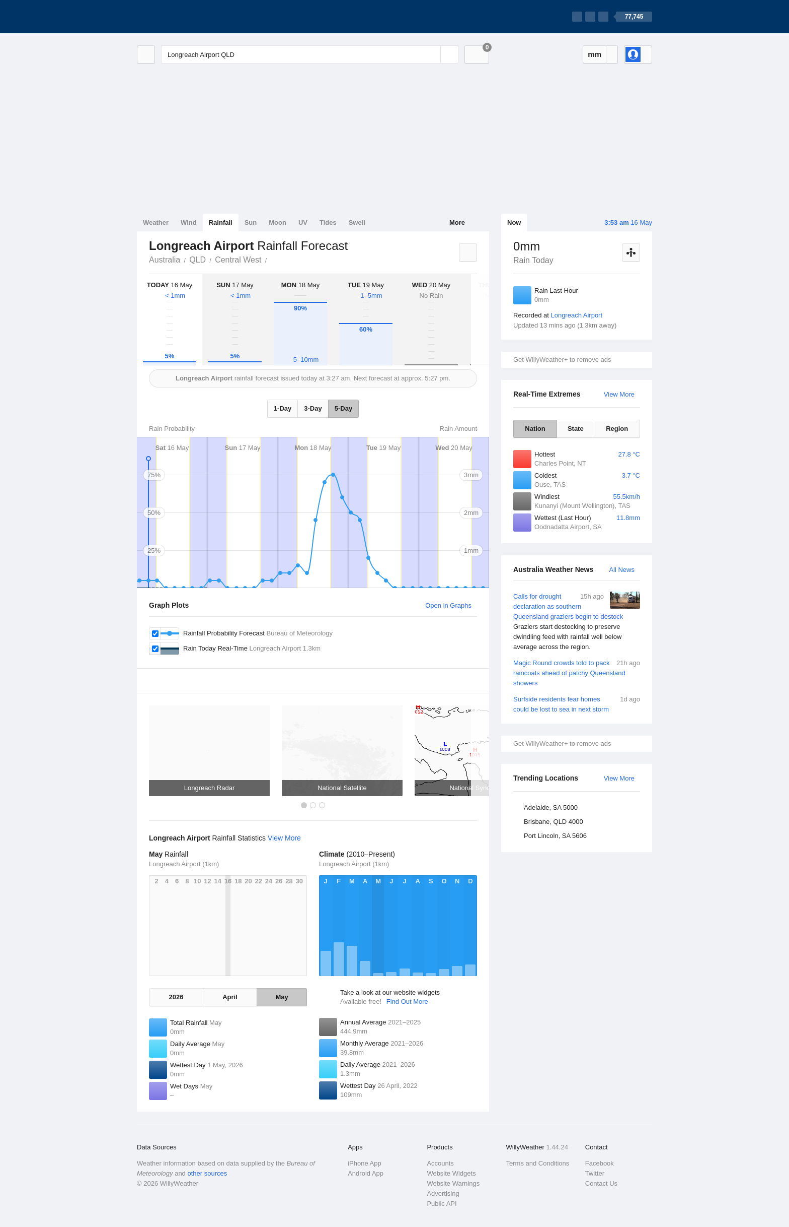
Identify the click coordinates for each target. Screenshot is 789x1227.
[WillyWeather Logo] (184, 16)
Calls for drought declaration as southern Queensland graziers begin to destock (576, 622)
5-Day (343, 408)
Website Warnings (453, 1183)
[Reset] (432, 54)
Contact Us (601, 1183)
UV (302, 222)
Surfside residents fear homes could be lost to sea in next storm (576, 703)
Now (514, 222)
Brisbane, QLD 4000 (553, 821)
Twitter (594, 1173)
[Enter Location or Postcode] (309, 54)
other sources (207, 1173)
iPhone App (364, 1163)
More (457, 222)
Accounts (440, 1163)
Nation (535, 428)
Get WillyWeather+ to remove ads (562, 359)
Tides (328, 222)
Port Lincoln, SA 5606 (555, 835)
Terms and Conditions (538, 1163)
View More (619, 394)
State (576, 428)
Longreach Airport (576, 315)
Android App (365, 1173)
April (230, 997)
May (281, 997)
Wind (189, 222)
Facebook (599, 1163)
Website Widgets (451, 1173)
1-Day (282, 408)
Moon (277, 222)
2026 (176, 997)
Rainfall (220, 222)
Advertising (443, 1193)
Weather (156, 222)
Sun (251, 222)
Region (617, 428)
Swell (357, 222)
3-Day (313, 408)
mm (594, 54)
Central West (238, 259)
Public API (441, 1203)
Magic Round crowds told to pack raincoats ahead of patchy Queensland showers (576, 672)
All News (622, 569)
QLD (197, 259)
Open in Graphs (448, 605)
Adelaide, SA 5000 (551, 807)
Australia (164, 259)
